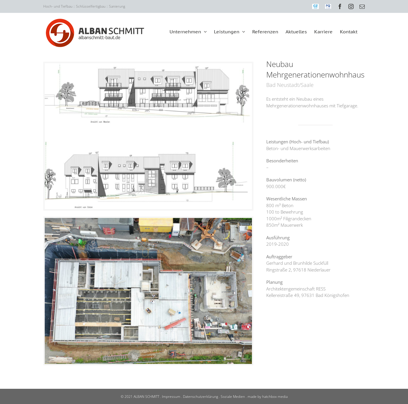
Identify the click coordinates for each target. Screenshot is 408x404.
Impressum (171, 396)
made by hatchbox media (268, 396)
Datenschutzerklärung (200, 396)
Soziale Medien (233, 396)
